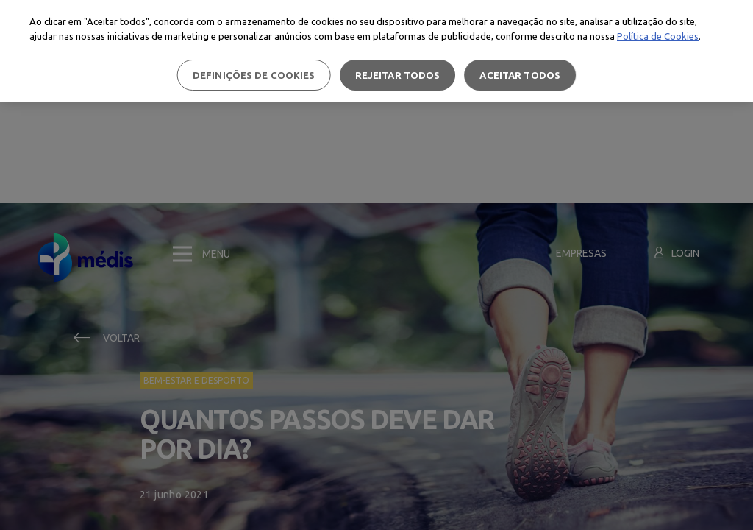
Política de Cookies (658, 36)
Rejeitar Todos (397, 75)
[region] (376, 51)
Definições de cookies (254, 75)
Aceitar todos (519, 75)
